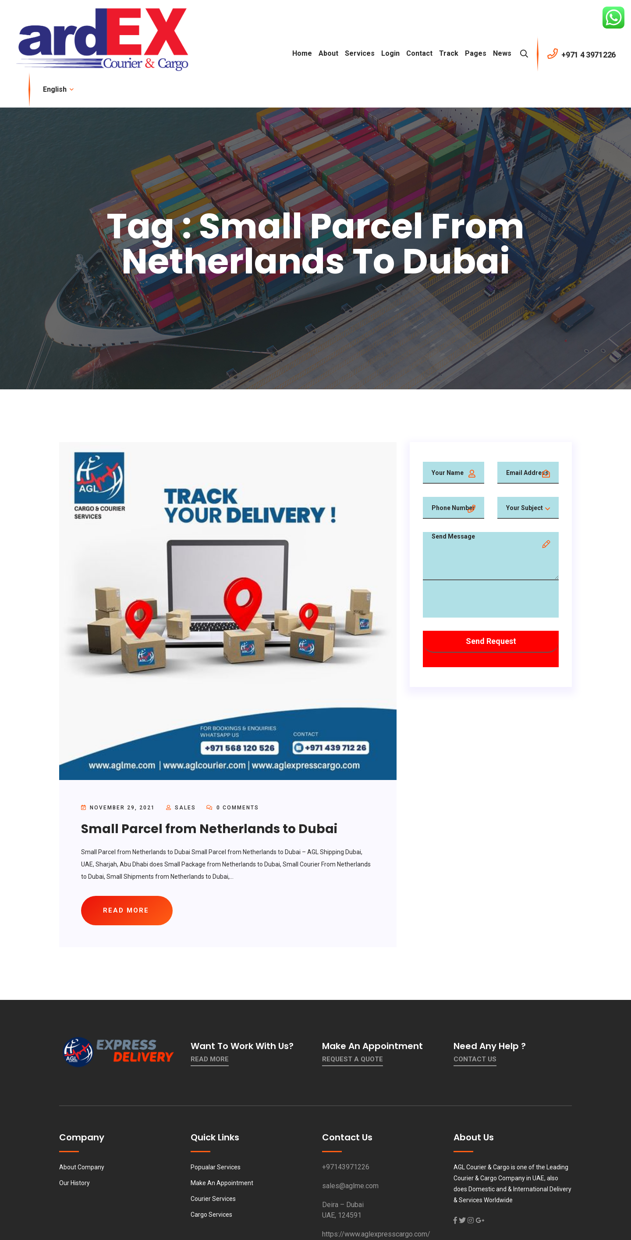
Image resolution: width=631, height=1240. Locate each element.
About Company (81, 1167)
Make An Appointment (222, 1182)
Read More (210, 1059)
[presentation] (489, 600)
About (328, 53)
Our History (74, 1182)
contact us (475, 1059)
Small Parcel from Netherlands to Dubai (209, 828)
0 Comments (232, 808)
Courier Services (213, 1198)
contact (419, 53)
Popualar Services (216, 1167)
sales (185, 808)
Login (390, 53)
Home (302, 53)
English (57, 89)
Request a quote (352, 1059)
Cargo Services (211, 1214)
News (502, 53)
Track (448, 53)
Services (360, 53)
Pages (475, 53)
